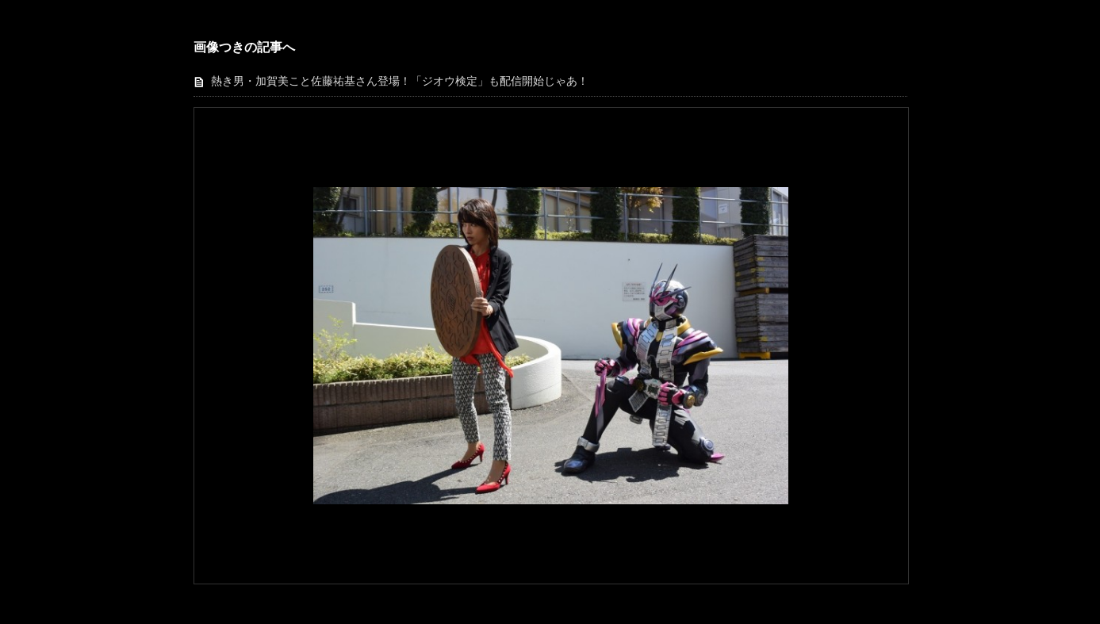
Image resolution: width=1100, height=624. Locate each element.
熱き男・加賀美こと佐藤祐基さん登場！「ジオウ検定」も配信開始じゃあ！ (399, 81)
